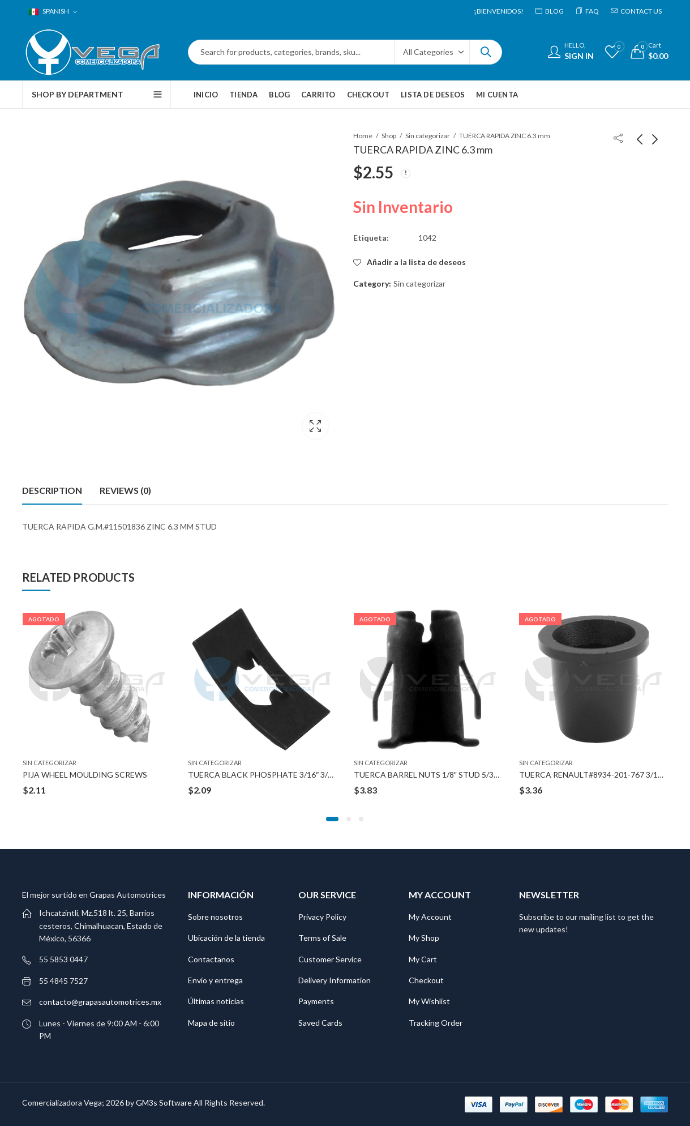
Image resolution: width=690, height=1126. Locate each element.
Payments (316, 1000)
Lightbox (315, 426)
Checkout (426, 979)
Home (362, 135)
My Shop (424, 937)
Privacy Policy (322, 916)
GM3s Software (165, 1102)
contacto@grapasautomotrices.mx (100, 1001)
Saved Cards (320, 1022)
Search (485, 52)
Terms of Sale (322, 937)
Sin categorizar (427, 135)
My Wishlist (429, 1000)
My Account (430, 916)
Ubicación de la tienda (226, 937)
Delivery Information (334, 979)
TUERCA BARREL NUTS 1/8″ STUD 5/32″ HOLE (439, 774)
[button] (332, 818)
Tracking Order (435, 1022)
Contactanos (211, 958)
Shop (389, 135)
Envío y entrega (215, 979)
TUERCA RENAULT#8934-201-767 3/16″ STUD (603, 774)
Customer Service (330, 958)
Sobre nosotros (215, 916)
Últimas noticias (216, 1000)
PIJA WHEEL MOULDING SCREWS (85, 774)
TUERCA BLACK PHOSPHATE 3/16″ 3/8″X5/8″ (271, 774)
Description (52, 489)
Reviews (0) (125, 489)
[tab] (52, 490)
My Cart (423, 958)
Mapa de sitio (211, 1022)
